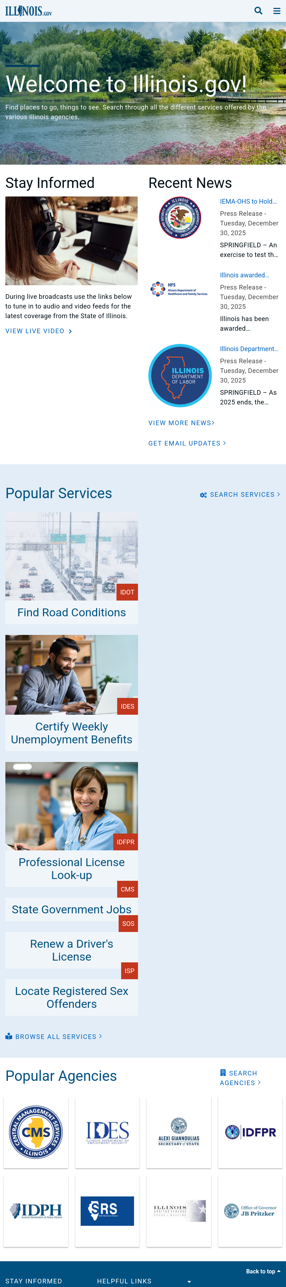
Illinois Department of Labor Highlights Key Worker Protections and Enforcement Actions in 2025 (250, 349)
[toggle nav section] (277, 11)
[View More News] (181, 423)
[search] (258, 11)
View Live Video (36, 331)
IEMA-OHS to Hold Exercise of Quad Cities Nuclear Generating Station (246, 202)
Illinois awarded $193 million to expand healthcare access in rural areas (249, 275)
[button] (187, 443)
